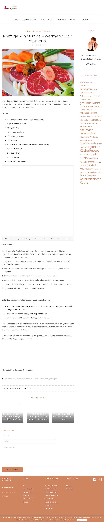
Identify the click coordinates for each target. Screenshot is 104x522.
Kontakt (86, 19)
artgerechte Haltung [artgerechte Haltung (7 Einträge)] (86, 82)
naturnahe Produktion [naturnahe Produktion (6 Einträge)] (86, 140)
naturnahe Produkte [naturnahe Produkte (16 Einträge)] (89, 137)
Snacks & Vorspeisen (43, 31)
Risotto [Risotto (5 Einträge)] (82, 155)
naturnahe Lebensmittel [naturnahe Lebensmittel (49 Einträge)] (88, 131)
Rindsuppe (48, 379)
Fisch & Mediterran (50, 502)
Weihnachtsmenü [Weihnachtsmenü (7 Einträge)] (85, 172)
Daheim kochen (30, 19)
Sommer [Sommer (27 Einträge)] (90, 161)
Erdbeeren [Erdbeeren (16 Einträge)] (84, 96)
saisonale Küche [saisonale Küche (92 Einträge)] (89, 156)
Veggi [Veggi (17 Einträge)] (89, 169)
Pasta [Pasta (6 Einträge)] (81, 147)
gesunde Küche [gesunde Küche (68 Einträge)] (90, 103)
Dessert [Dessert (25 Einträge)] (84, 92)
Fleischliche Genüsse (12, 404)
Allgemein (57, 404)
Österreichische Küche (31, 379)
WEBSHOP (74, 19)
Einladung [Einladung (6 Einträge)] (91, 93)
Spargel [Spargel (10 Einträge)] (98, 162)
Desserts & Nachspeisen (48, 506)
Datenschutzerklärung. (67, 520)
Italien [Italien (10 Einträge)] (93, 110)
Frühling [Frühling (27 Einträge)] (97, 95)
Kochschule (46, 19)
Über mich (61, 19)
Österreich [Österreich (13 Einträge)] (91, 175)
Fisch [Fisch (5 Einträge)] (91, 96)
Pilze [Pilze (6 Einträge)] (84, 147)
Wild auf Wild (12, 406)
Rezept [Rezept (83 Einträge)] (94, 150)
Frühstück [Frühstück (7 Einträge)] (83, 100)
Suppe (55, 379)
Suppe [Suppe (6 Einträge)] (82, 165)
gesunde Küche (10, 379)
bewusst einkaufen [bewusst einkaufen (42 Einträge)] (86, 87)
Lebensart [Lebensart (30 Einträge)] (95, 116)
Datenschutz (70, 489)
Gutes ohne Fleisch (50, 492)
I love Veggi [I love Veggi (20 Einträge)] (85, 109)
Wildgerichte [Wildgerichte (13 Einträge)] (96, 172)
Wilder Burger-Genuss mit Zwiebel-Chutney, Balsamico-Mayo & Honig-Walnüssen (12, 414)
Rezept (41, 379)
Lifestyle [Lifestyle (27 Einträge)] (96, 119)
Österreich (19, 379)
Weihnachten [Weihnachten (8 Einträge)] (96, 169)
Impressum (69, 485)
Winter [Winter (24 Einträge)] (83, 175)
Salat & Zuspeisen (50, 489)
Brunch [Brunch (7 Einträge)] (94, 89)
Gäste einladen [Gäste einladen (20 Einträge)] (87, 106)
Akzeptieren (82, 520)
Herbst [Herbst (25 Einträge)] (98, 106)
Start (15, 19)
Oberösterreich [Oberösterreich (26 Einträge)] (88, 143)
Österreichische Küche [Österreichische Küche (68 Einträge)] (90, 180)
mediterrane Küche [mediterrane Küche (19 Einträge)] (89, 123)
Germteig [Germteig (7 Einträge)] (89, 100)
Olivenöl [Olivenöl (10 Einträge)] (99, 143)
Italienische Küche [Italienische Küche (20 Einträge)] (88, 112)
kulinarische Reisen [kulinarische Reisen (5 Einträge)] (85, 116)
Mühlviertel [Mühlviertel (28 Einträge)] (86, 126)
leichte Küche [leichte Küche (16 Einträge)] (86, 120)
